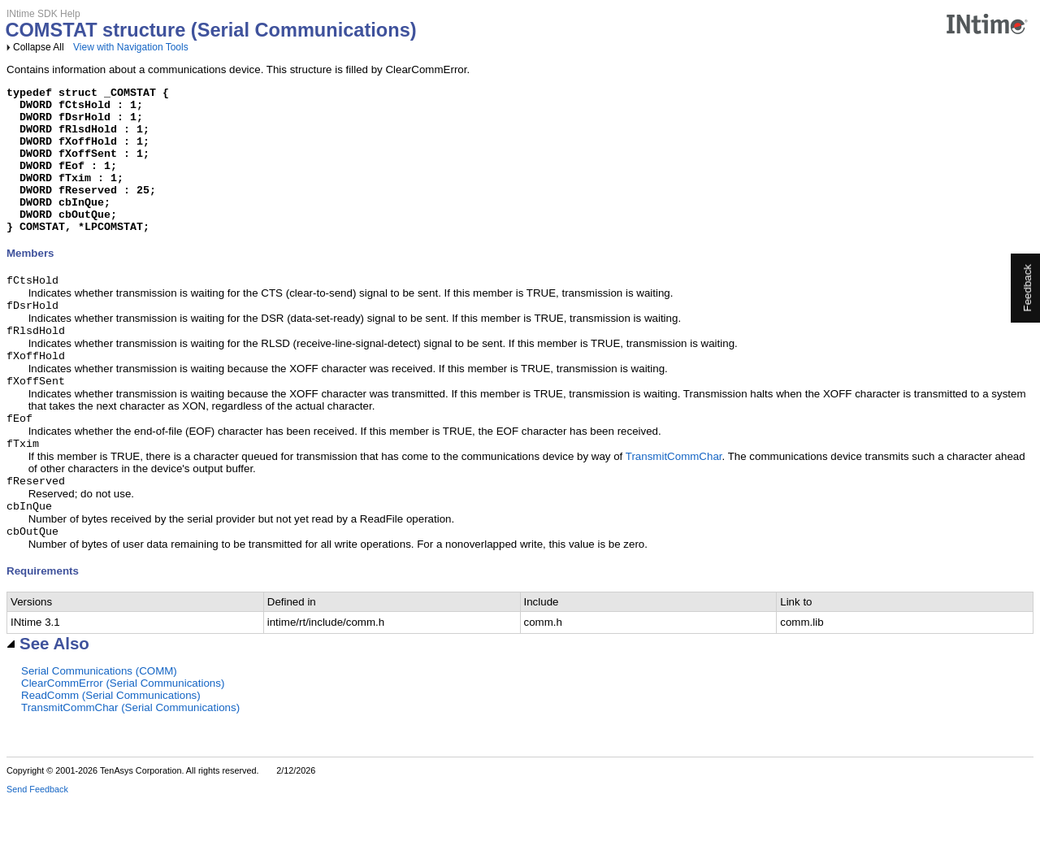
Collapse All (38, 47)
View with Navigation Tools (130, 47)
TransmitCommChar (674, 497)
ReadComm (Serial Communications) (111, 741)
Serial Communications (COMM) (99, 716)
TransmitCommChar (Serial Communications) (130, 753)
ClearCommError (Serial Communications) (122, 728)
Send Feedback (37, 834)
